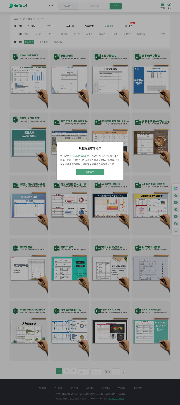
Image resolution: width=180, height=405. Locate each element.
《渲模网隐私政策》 (81, 156)
